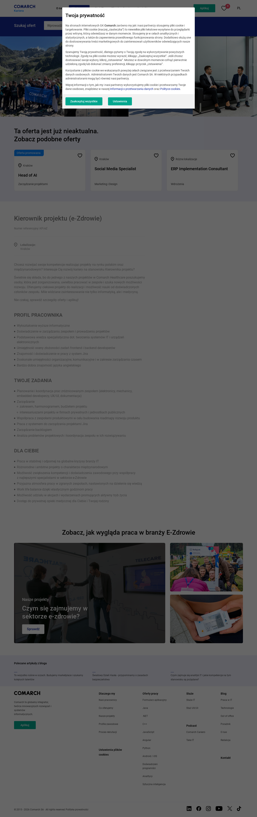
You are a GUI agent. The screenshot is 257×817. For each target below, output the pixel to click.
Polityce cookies (170, 89)
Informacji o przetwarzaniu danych (131, 89)
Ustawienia (120, 101)
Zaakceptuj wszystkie (84, 101)
